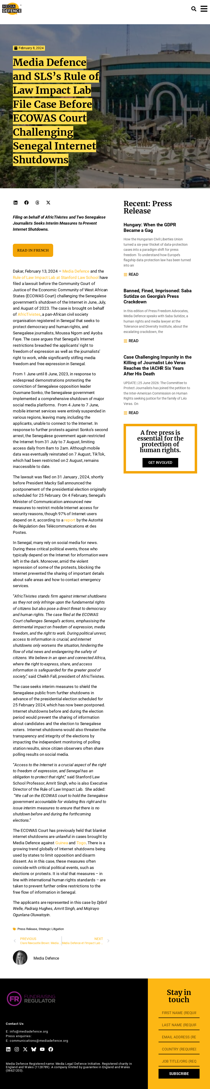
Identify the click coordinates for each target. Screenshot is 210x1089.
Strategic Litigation (51, 929)
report (69, 520)
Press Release (27, 929)
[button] (15, 202)
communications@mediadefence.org (39, 1040)
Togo (81, 842)
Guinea (61, 842)
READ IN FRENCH (33, 250)
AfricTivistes (29, 314)
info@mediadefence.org (29, 1031)
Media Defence (76, 271)
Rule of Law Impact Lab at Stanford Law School (56, 277)
